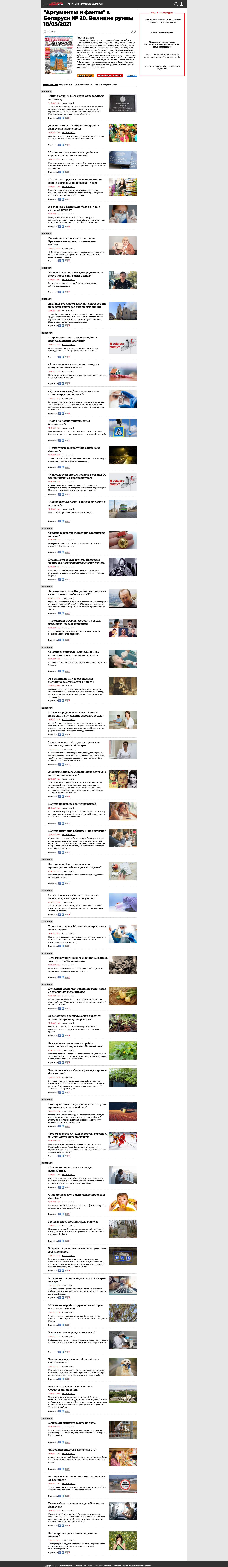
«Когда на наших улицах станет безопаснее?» (69, 422)
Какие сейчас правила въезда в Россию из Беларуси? (76, 1505)
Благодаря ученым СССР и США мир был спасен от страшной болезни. (77, 663)
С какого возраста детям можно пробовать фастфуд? (76, 1196)
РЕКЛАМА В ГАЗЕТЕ (103, 1566)
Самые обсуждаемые (106, 85)
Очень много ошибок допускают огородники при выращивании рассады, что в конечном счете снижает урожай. (74, 1029)
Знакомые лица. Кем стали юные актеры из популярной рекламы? (77, 773)
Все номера (131, 76)
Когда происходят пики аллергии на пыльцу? (72, 1534)
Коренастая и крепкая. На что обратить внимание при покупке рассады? (74, 1017)
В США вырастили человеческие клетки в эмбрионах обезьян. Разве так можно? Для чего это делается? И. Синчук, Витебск (78, 1341)
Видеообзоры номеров (109, 76)
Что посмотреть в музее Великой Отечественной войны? (70, 1388)
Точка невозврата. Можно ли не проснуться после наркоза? (77, 928)
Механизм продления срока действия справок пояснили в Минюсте (73, 154)
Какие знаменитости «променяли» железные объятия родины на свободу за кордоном (74, 632)
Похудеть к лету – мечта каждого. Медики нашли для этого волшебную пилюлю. (76, 875)
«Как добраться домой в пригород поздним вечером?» (77, 503)
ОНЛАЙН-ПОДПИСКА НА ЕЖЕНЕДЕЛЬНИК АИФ (133, 1566)
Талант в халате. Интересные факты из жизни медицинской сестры (74, 743)
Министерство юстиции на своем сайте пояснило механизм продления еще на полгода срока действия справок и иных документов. (77, 165)
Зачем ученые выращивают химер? (72, 1332)
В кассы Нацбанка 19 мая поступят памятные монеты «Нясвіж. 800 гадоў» (162, 55)
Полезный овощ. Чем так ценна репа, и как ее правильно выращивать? (77, 990)
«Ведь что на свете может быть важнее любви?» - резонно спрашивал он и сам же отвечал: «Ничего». (75, 969)
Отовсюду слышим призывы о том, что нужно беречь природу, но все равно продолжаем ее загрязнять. (73, 349)
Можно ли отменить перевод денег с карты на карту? (77, 1279)
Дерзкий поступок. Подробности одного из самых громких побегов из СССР (77, 592)
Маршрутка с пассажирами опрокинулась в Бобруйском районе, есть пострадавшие (162, 44)
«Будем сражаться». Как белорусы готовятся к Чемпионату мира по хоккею (77, 1135)
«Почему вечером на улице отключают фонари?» (74, 449)
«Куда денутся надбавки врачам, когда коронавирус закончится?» (74, 392)
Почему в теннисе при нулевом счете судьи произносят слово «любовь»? (77, 1105)
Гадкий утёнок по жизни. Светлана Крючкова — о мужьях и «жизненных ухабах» (73, 241)
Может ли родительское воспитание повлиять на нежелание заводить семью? (76, 714)
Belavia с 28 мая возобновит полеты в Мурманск (162, 67)
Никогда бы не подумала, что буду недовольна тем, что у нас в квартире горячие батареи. (77, 376)
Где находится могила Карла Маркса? (73, 1221)
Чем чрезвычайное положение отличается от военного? (76, 1478)
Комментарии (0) (68, 103)
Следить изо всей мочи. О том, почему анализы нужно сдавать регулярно (74, 896)
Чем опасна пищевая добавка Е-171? (72, 1449)
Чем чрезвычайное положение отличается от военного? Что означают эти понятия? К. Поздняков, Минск (77, 1488)
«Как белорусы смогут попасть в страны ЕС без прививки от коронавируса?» (77, 476)
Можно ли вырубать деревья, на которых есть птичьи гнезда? (75, 1306)
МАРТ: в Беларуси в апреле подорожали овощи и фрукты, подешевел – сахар (75, 181)
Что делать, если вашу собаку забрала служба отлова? (73, 1360)
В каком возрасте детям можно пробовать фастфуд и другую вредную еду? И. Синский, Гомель (77, 1206)
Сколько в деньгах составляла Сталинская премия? (76, 534)
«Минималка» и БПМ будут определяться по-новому (76, 97)
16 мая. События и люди (162, 32)
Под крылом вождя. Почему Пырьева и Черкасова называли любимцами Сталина (76, 561)
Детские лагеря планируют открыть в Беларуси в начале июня (73, 127)
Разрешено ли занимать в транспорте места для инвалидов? (77, 1250)
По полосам (50, 85)
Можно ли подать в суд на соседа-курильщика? (70, 1169)
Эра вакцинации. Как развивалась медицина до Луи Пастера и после (71, 680)
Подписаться (85, 76)
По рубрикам (65, 85)
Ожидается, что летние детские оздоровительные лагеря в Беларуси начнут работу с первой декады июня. (76, 137)
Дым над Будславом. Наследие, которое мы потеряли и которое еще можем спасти (77, 305)
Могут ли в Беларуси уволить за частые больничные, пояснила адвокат (162, 20)
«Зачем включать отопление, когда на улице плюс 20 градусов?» (73, 366)
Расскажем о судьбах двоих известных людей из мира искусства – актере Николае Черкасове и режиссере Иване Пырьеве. (76, 573)
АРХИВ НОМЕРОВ (65, 1566)
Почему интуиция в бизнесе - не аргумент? (77, 830)
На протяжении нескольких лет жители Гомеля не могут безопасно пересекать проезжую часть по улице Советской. (77, 432)
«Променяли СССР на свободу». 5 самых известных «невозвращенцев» (74, 622)
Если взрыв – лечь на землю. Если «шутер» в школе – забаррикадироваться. (73, 284)
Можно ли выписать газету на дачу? (72, 1422)
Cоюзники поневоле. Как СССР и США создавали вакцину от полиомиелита (73, 653)
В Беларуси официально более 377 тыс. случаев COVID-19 (74, 208)
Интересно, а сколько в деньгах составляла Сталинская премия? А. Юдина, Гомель (74, 544)
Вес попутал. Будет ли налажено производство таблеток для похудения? (75, 865)
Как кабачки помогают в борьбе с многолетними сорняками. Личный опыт (76, 1044)
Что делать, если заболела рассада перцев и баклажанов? (77, 1071)
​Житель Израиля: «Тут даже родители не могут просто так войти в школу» (75, 274)
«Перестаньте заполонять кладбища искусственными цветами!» (72, 339)
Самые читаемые (83, 85)
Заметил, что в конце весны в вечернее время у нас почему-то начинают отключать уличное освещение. (77, 459)
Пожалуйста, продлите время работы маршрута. (71, 512)
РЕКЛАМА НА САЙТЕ (84, 1566)
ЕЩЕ (67, 118)
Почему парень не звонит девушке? (72, 804)
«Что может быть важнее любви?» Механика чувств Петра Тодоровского (78, 959)
